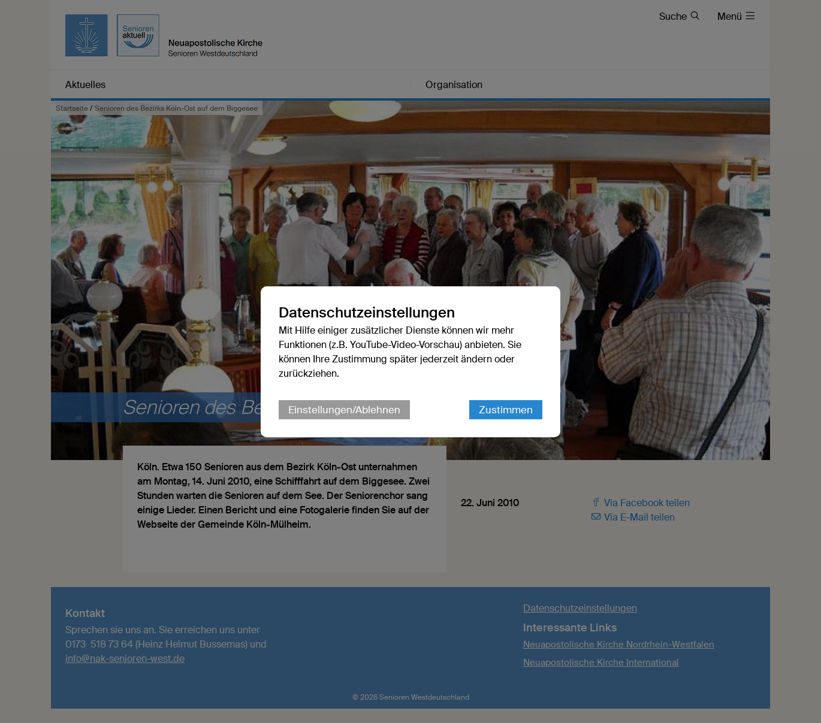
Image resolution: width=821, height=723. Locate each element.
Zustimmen (506, 409)
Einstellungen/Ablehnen (344, 409)
